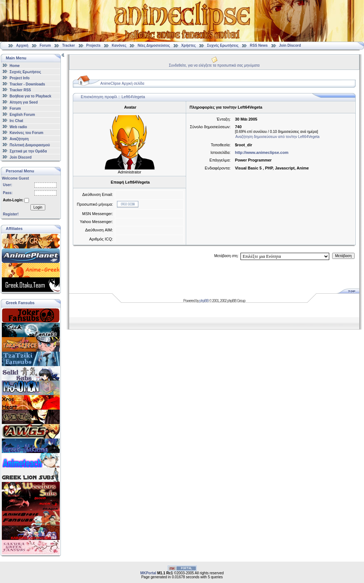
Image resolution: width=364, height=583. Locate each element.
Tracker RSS (20, 90)
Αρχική (22, 45)
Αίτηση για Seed (24, 102)
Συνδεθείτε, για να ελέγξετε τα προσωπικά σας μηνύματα (214, 65)
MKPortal (148, 573)
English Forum (22, 115)
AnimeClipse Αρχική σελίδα (122, 83)
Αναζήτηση (19, 139)
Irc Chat (16, 121)
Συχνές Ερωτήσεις (223, 45)
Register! (10, 214)
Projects (93, 45)
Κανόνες (119, 45)
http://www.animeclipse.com (262, 152)
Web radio (18, 127)
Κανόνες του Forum (26, 133)
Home (15, 66)
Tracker (68, 45)
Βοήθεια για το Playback (30, 96)
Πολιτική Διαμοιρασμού (30, 145)
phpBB (204, 301)
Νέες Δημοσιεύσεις (154, 45)
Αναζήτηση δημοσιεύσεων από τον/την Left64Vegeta (277, 137)
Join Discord (290, 45)
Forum (45, 45)
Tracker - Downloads (27, 84)
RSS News (259, 45)
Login (37, 207)
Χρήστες (188, 45)
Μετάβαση (343, 256)
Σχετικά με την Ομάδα (28, 151)
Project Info (20, 78)
